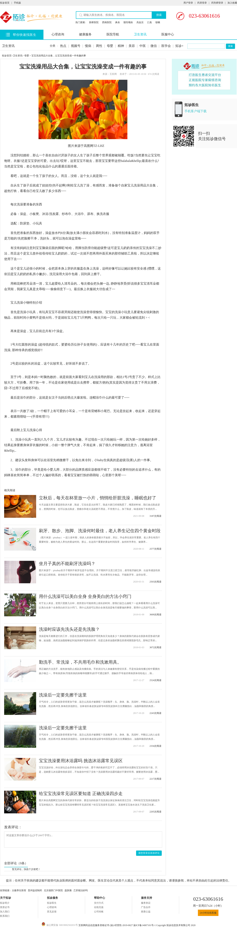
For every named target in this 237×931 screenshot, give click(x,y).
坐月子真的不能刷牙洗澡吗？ (67, 563)
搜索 (159, 14)
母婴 (110, 46)
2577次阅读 (155, 548)
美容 (132, 46)
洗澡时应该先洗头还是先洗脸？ (69, 629)
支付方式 (98, 903)
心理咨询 (58, 34)
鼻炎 (117, 22)
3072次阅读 (155, 647)
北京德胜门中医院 (53, 890)
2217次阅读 (155, 778)
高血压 (140, 22)
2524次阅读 (155, 680)
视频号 (75, 46)
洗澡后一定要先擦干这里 (63, 695)
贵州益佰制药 (35, 890)
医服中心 (167, 34)
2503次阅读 (155, 581)
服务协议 (145, 903)
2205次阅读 (155, 811)
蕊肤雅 (68, 890)
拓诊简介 (4, 903)
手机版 (17, 2)
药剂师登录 (217, 2)
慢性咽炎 (128, 22)
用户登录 (188, 2)
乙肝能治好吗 (80, 890)
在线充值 (98, 907)
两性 (99, 46)
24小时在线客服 (208, 912)
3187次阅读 (155, 516)
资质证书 (4, 907)
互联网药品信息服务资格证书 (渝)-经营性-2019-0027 (105, 925)
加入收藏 (232, 2)
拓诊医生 (51, 903)
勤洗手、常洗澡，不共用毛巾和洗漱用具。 (80, 662)
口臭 (149, 22)
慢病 (88, 46)
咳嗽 (157, 22)
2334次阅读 (155, 746)
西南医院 (107, 22)
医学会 (166, 46)
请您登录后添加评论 (149, 853)
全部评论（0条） (16, 863)
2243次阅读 (155, 713)
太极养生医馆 (19, 890)
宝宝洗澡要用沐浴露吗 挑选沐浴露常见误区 (81, 760)
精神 (121, 46)
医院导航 (112, 34)
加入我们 (4, 911)
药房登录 (202, 2)
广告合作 (145, 907)
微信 (153, 46)
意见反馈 (51, 911)
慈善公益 (145, 911)
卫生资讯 (140, 34)
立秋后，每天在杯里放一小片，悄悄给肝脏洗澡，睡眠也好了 (97, 497)
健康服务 (85, 34)
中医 (142, 46)
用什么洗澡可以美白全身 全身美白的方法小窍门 (85, 596)
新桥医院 (94, 22)
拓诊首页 (4, 2)
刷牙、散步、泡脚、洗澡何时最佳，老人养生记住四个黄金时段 (100, 530)
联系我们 (4, 916)
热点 (63, 46)
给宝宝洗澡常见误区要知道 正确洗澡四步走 (81, 793)
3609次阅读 (155, 614)
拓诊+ (179, 46)
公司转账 (98, 911)
